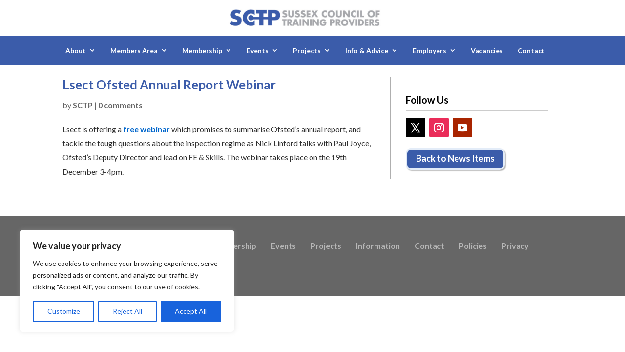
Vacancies (487, 50)
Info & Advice (366, 50)
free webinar (146, 128)
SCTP (83, 105)
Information (378, 246)
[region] (127, 281)
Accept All (191, 311)
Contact (531, 50)
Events (258, 50)
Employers (429, 50)
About (75, 50)
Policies (473, 246)
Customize (63, 311)
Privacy (515, 246)
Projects (307, 50)
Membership (202, 50)
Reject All (127, 311)
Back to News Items (455, 158)
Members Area (134, 50)
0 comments (120, 105)
